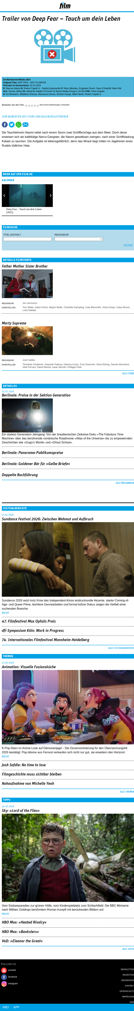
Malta (22, 79)
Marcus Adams (13, 88)
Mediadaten (127, 980)
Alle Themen (127, 792)
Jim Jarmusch (30, 303)
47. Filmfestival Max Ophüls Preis (29, 621)
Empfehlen (25, 124)
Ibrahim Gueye (64, 94)
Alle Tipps (128, 949)
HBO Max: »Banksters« (20, 932)
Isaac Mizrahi (59, 367)
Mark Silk (116, 88)
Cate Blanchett (93, 307)
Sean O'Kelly (102, 88)
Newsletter (127, 969)
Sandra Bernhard (120, 364)
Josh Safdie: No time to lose (24, 765)
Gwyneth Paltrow (53, 364)
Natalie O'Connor (44, 91)
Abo (6, 1007)
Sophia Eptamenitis (51, 88)
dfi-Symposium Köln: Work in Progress (33, 631)
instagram (13, 983)
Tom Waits (28, 307)
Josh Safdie (29, 360)
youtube (12, 970)
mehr (5, 612)
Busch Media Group (65, 91)
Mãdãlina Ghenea (28, 94)
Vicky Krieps (108, 307)
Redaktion (128, 975)
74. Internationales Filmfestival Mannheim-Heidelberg (45, 640)
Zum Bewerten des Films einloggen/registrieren (35, 116)
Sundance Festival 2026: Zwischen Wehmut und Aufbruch (47, 519)
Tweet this (12, 124)
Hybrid (29, 91)
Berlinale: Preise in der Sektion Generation (36, 395)
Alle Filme (128, 373)
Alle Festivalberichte (121, 648)
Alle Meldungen (125, 483)
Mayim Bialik (55, 307)
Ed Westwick (12, 94)
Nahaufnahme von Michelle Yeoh (28, 784)
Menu (4, 5)
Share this (5, 124)
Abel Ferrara (29, 367)
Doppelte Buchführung (20, 475)
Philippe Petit (74, 367)
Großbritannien (11, 79)
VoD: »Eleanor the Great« (22, 941)
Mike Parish (78, 94)
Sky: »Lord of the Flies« (21, 811)
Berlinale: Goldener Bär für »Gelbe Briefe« (36, 464)
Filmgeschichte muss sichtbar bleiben (32, 774)
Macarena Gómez (47, 94)
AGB (132, 1002)
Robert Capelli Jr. (32, 88)
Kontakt (129, 986)
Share (18, 124)
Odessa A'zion (71, 364)
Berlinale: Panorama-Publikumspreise (32, 453)
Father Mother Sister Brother (25, 266)
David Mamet (44, 367)
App (16, 1007)
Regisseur (62, 234)
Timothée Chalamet (33, 364)
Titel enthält (12, 234)
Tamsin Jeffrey (15, 91)
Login (121, 6)
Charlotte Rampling (74, 307)
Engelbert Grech (87, 88)
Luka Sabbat (29, 310)
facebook (12, 977)
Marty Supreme (14, 323)
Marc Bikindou (71, 88)
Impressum (128, 997)
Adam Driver (41, 307)
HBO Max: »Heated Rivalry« (24, 922)
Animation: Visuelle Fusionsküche (29, 667)
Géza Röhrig (103, 364)
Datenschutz (127, 991)
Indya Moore (122, 307)
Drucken (32, 124)
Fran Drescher (87, 364)
